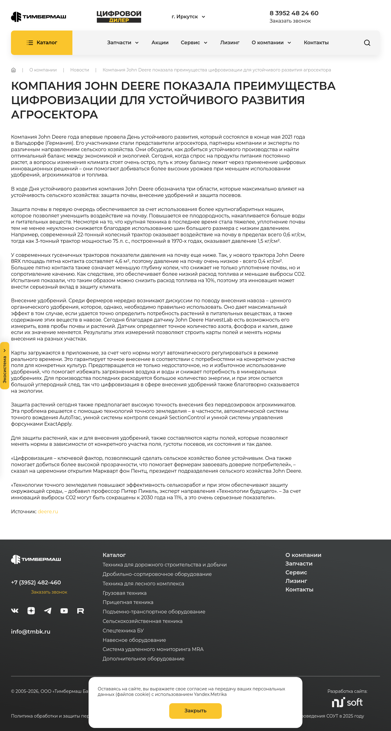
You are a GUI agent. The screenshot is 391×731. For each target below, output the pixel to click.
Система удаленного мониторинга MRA (153, 649)
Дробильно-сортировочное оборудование (157, 574)
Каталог (114, 555)
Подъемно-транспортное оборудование (154, 612)
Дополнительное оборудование (144, 659)
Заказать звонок (290, 21)
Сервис (296, 572)
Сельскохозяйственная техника (143, 621)
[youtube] (64, 611)
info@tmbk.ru (30, 631)
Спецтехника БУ (123, 631)
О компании (304, 555)
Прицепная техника (128, 602)
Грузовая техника (125, 593)
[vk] (14, 611)
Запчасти (299, 563)
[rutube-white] (80, 611)
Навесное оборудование (134, 640)
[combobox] (205, 17)
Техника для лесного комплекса (143, 584)
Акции (160, 42)
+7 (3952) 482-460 (36, 582)
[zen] (31, 611)
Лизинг (229, 42)
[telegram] (47, 611)
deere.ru (48, 512)
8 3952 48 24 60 (294, 13)
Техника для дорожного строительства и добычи (165, 565)
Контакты (316, 42)
